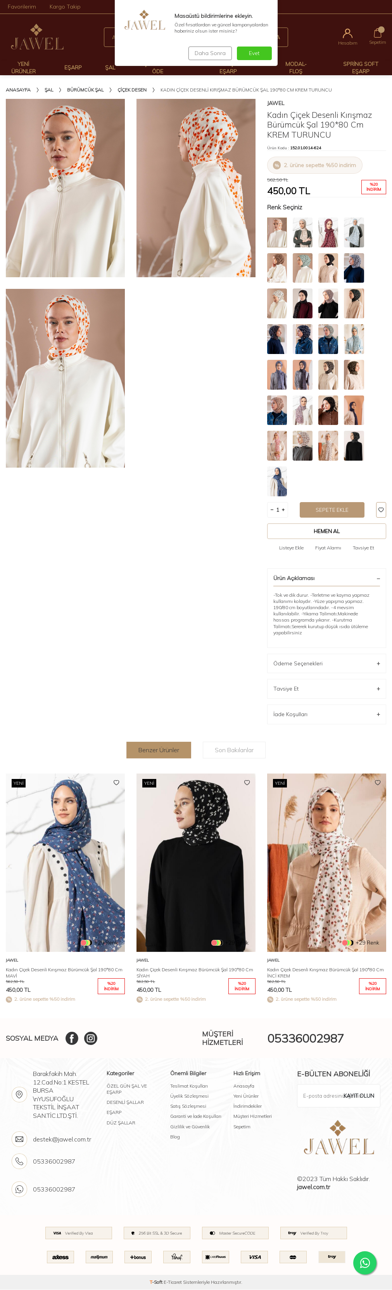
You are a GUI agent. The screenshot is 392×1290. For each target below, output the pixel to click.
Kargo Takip (65, 6)
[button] (376, 890)
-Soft (157, 1282)
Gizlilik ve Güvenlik (190, 1126)
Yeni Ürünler (23, 67)
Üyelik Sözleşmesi (189, 1096)
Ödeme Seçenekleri (326, 663)
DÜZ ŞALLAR (121, 1123)
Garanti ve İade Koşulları (195, 1116)
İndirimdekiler (247, 1106)
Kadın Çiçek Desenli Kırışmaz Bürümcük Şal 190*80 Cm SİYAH (194, 973)
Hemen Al (326, 531)
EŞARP (114, 1113)
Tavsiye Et (363, 548)
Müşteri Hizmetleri (252, 1116)
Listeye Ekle (291, 548)
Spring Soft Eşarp (360, 67)
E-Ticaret (173, 1282)
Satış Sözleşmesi (188, 1106)
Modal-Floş (296, 67)
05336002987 (305, 1038)
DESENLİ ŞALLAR (125, 1102)
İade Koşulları (326, 714)
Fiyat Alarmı (328, 548)
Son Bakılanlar (234, 750)
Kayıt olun (358, 1095)
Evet (254, 53)
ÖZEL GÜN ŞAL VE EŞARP (127, 1089)
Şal (110, 67)
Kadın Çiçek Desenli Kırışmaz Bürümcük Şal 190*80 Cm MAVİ (64, 973)
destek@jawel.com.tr (62, 1139)
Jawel (275, 103)
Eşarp (73, 67)
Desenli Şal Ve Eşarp (228, 67)
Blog (175, 1137)
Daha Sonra (209, 53)
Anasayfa (18, 90)
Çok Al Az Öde (157, 67)
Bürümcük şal (85, 90)
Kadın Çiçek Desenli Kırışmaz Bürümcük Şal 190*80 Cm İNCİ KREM (325, 973)
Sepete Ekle (332, 509)
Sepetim (241, 1126)
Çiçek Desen (132, 90)
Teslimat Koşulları (189, 1086)
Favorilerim (22, 6)
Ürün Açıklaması (326, 578)
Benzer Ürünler (158, 750)
